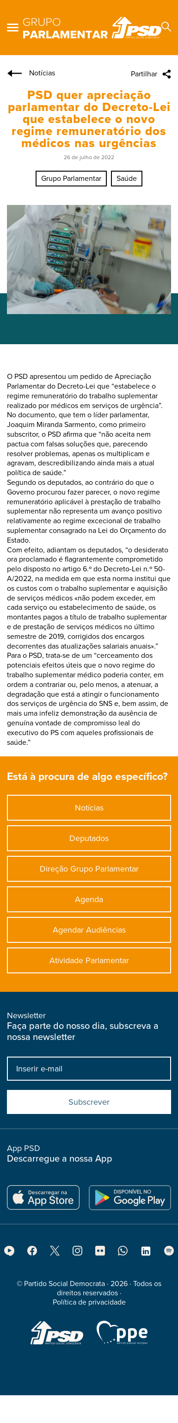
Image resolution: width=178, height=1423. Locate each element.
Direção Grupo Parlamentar (89, 872)
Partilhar (144, 74)
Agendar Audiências (89, 933)
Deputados (89, 842)
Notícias (89, 811)
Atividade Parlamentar (89, 964)
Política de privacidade (89, 1306)
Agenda (89, 903)
